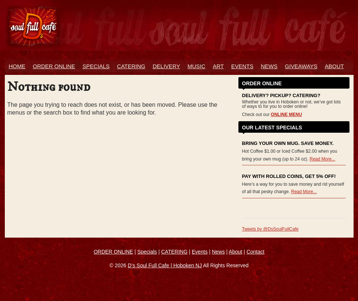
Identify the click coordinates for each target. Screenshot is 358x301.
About (334, 66)
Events (242, 66)
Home (17, 66)
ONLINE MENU (286, 114)
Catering (131, 66)
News (269, 66)
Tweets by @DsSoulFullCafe (270, 229)
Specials (96, 66)
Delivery (166, 66)
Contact (255, 252)
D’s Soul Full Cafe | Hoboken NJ (165, 265)
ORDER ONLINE (54, 66)
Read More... (322, 159)
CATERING (174, 252)
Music (196, 66)
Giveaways (301, 66)
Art (218, 66)
